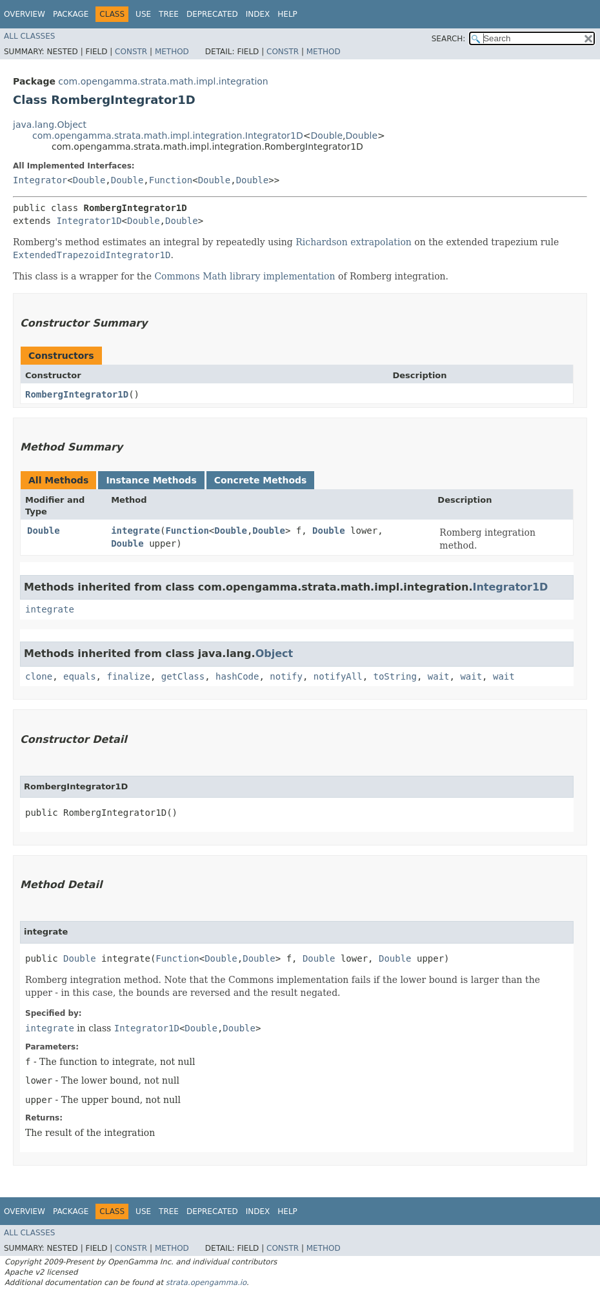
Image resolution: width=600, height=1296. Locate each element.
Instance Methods (151, 480)
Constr (131, 51)
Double (326, 135)
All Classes (29, 36)
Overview (24, 14)
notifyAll (338, 676)
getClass (183, 676)
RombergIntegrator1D (76, 394)
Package (70, 14)
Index (258, 14)
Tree (169, 14)
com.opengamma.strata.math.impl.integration (163, 81)
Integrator (40, 180)
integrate (135, 530)
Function (170, 180)
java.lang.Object (49, 124)
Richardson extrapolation (353, 242)
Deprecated (212, 14)
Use (143, 14)
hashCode (237, 676)
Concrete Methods (260, 480)
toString (395, 676)
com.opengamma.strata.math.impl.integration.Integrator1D (167, 135)
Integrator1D (88, 221)
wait (439, 676)
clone (38, 676)
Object (274, 653)
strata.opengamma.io (206, 1282)
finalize (128, 676)
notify (286, 676)
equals (79, 676)
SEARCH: (449, 38)
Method (172, 51)
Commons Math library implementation (244, 276)
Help (287, 14)
